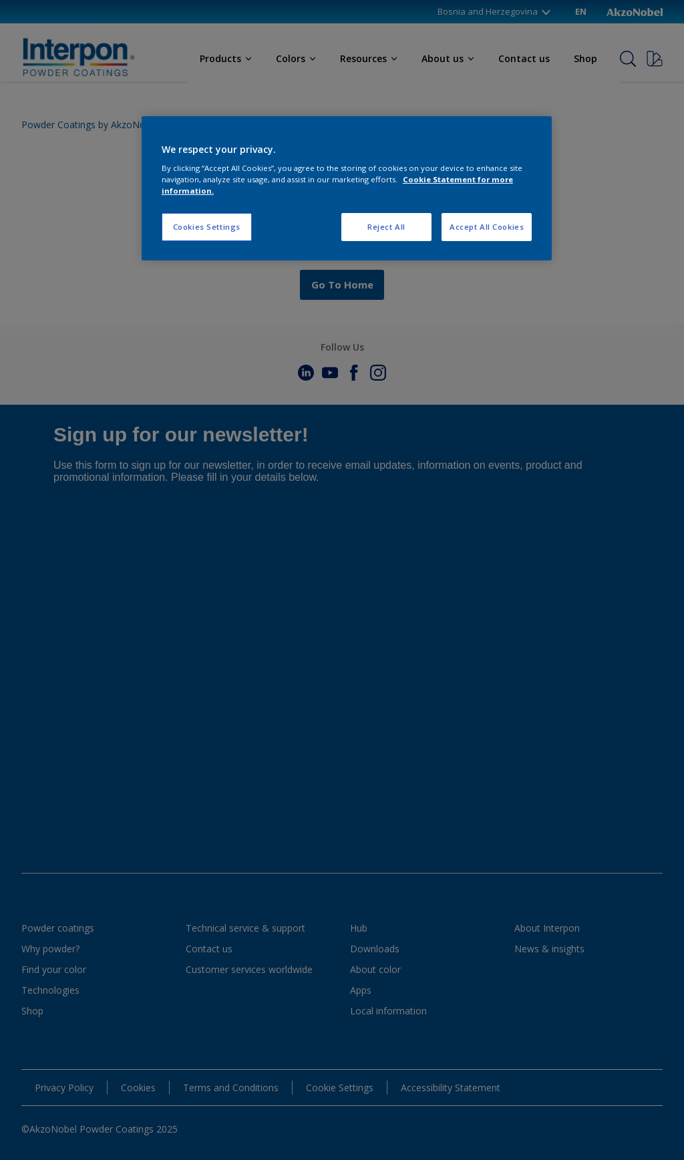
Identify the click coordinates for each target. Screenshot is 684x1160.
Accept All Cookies (487, 227)
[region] (347, 188)
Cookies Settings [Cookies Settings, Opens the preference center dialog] (206, 227)
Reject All (386, 227)
